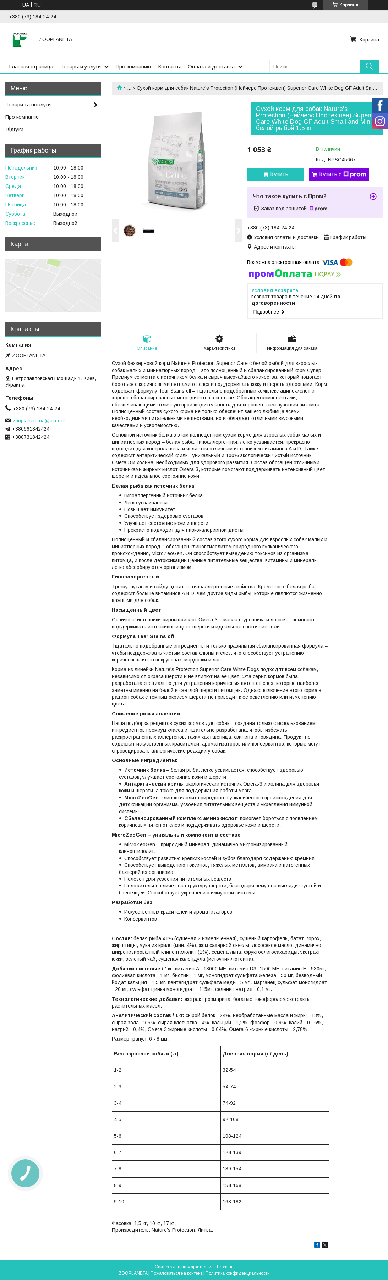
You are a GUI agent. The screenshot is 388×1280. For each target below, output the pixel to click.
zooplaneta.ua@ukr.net (38, 420)
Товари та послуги (28, 104)
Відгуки (14, 129)
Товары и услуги (80, 66)
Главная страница (31, 66)
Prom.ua (225, 1266)
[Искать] (369, 66)
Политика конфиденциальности (238, 1273)
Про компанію (22, 117)
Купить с (342, 174)
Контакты (169, 66)
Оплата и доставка (211, 66)
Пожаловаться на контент (176, 1273)
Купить (279, 174)
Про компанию (133, 66)
